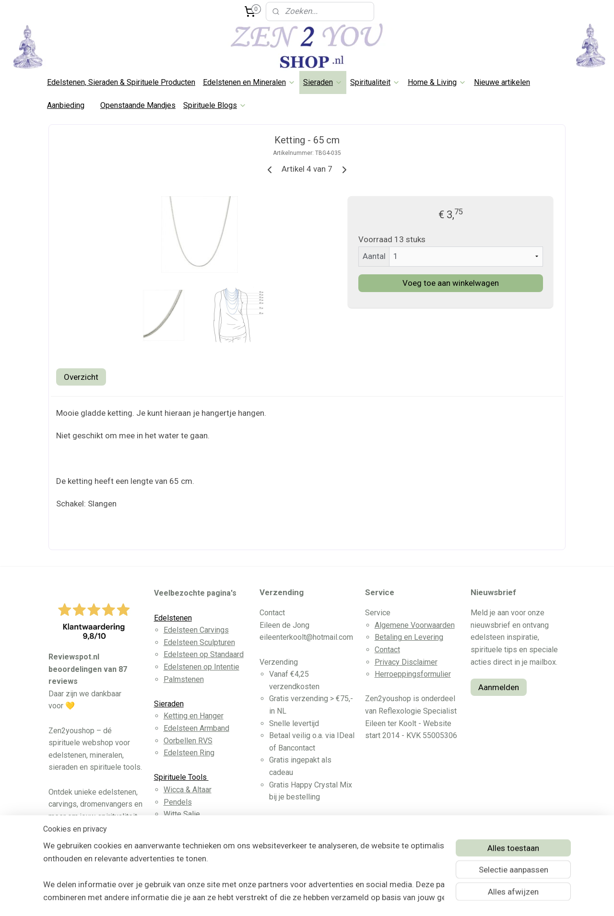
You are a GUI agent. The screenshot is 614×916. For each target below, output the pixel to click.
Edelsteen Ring (189, 752)
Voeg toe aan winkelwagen (450, 283)
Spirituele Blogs (215, 105)
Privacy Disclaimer (406, 662)
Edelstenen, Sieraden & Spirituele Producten (121, 82)
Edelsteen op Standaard (204, 654)
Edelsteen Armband (196, 728)
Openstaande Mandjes (138, 105)
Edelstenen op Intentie (201, 666)
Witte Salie (182, 814)
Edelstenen (173, 617)
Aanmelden (498, 687)
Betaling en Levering (409, 637)
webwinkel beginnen (326, 898)
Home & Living (437, 82)
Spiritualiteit (375, 82)
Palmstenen (184, 679)
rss (291, 898)
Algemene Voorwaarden (415, 625)
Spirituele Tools (181, 777)
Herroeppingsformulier (413, 674)
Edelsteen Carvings (196, 629)
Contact (387, 649)
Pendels (178, 802)
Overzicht (81, 377)
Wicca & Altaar (188, 789)
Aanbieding (65, 105)
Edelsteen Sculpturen (199, 642)
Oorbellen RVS (188, 740)
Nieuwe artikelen (502, 82)
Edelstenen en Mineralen (249, 82)
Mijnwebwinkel (407, 898)
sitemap (272, 898)
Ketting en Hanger (194, 715)
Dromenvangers (190, 826)
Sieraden (322, 82)
